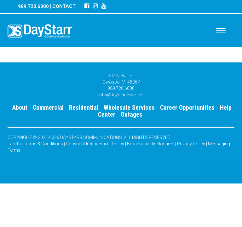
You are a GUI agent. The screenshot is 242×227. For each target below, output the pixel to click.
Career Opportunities (187, 107)
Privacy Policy (191, 143)
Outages (131, 114)
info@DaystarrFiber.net (121, 94)
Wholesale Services (129, 107)
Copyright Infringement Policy (95, 143)
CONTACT (64, 6)
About (19, 107)
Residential (83, 107)
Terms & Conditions (43, 143)
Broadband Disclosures (150, 143)
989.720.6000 (33, 6)
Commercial (48, 107)
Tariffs (14, 143)
